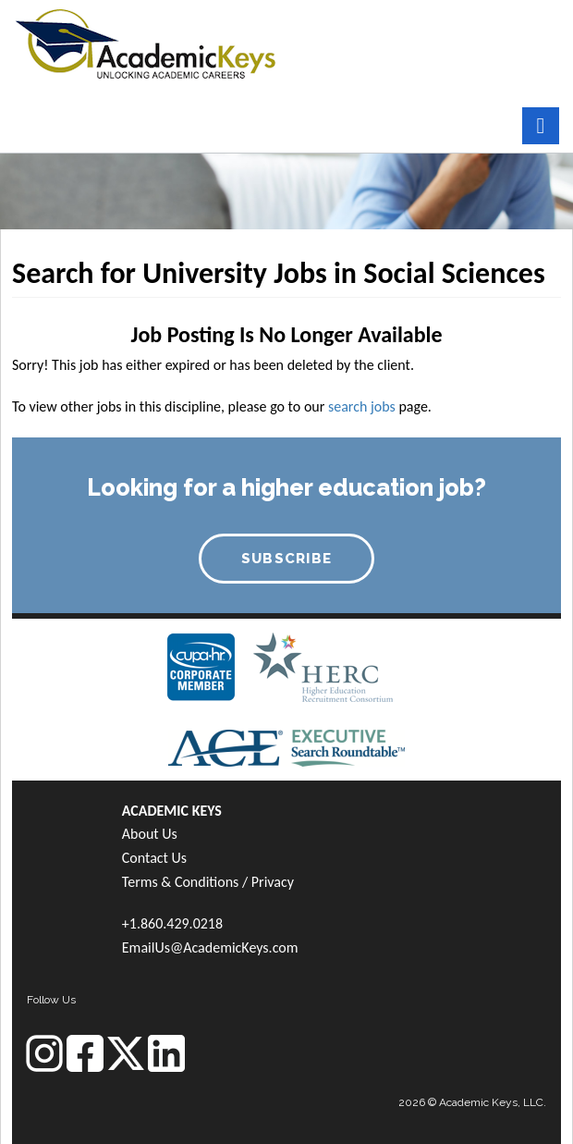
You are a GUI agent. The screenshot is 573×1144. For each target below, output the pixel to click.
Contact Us (154, 858)
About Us (149, 834)
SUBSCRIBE (287, 558)
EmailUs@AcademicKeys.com (210, 947)
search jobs (362, 406)
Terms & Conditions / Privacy (208, 882)
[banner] (145, 41)
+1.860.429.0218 (172, 923)
